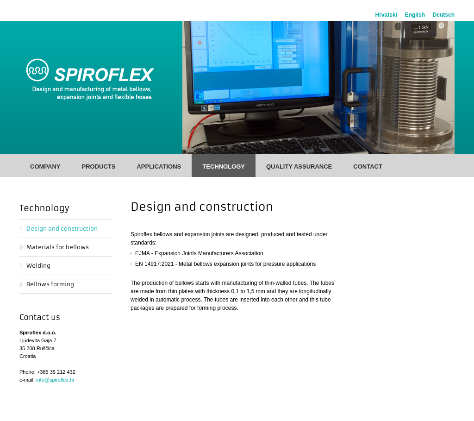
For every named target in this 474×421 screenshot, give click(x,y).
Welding (38, 265)
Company (45, 166)
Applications (159, 166)
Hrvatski (386, 15)
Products (98, 166)
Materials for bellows (57, 247)
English (415, 15)
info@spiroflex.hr (55, 380)
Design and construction (62, 228)
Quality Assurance (299, 166)
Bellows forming (50, 284)
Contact (367, 166)
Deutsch (444, 15)
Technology (223, 166)
